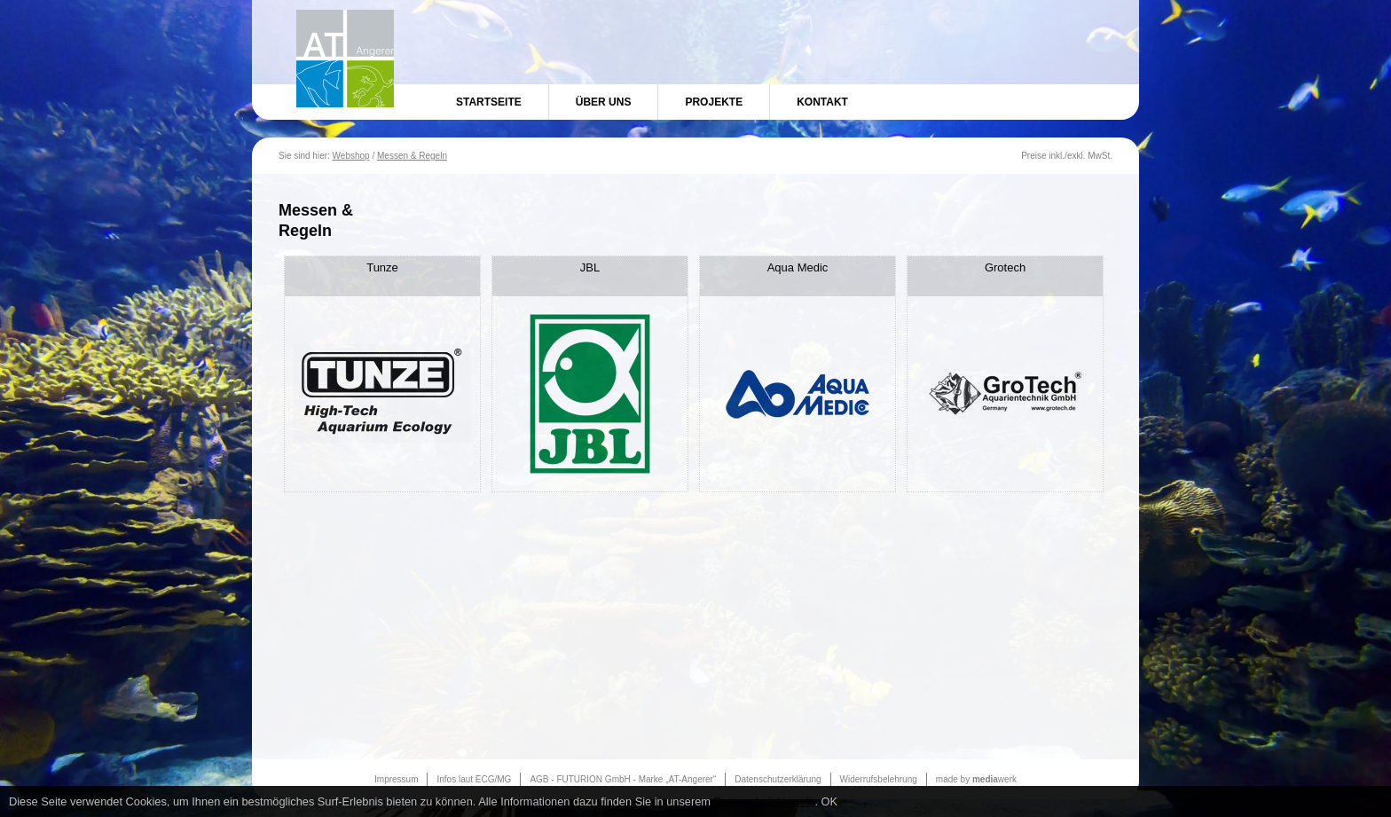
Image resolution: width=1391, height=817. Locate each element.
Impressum (396, 779)
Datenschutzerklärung (778, 779)
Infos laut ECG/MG (473, 779)
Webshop (351, 156)
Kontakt (822, 102)
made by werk (976, 779)
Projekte (714, 102)
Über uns (604, 102)
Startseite (489, 102)
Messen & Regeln (412, 156)
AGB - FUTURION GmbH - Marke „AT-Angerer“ (623, 779)
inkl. (1057, 156)
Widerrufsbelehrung (878, 779)
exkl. (1076, 156)
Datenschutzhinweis (764, 801)
